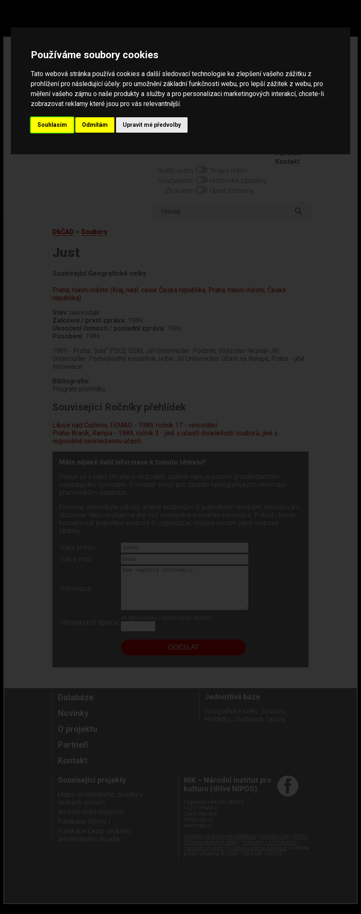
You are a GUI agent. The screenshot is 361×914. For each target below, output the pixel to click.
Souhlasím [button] (52, 124)
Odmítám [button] (95, 124)
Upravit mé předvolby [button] (152, 124)
